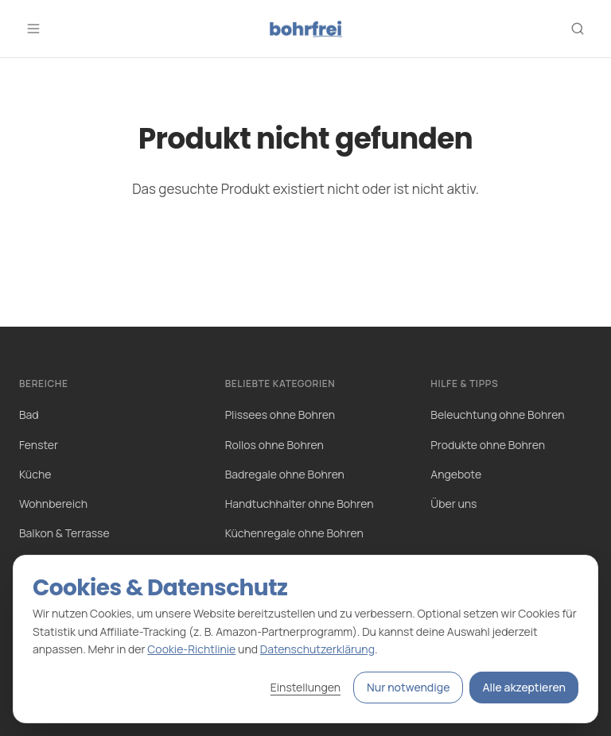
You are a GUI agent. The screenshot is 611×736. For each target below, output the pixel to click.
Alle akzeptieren (524, 687)
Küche (35, 474)
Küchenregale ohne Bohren (294, 532)
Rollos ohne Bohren (274, 444)
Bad (29, 414)
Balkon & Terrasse (64, 532)
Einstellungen (305, 687)
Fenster (38, 444)
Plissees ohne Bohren (280, 414)
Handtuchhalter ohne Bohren (299, 503)
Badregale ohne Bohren (284, 474)
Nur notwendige (408, 687)
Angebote (455, 474)
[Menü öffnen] (33, 28)
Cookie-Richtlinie (191, 649)
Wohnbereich (53, 503)
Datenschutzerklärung (317, 649)
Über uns (453, 503)
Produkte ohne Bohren (487, 444)
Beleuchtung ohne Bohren (497, 414)
